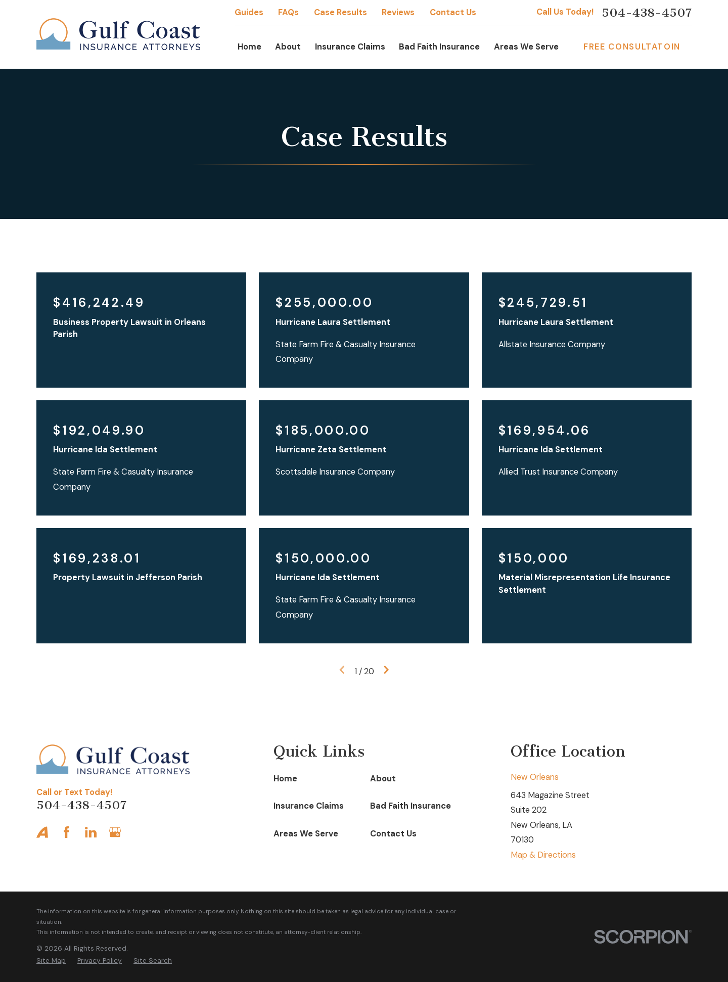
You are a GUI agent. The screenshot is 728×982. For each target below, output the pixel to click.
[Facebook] (66, 832)
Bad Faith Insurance (410, 806)
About (383, 778)
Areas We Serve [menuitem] (526, 46)
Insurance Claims (309, 806)
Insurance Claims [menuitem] (350, 46)
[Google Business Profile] (115, 832)
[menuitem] (51, 960)
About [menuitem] (288, 46)
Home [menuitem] (249, 46)
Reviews (398, 12)
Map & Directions (543, 855)
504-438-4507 (647, 12)
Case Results (340, 12)
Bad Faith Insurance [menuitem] (439, 46)
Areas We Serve (306, 833)
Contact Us (453, 12)
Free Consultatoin (631, 46)
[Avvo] (42, 832)
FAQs (288, 12)
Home (285, 778)
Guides (249, 12)
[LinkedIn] (91, 832)
